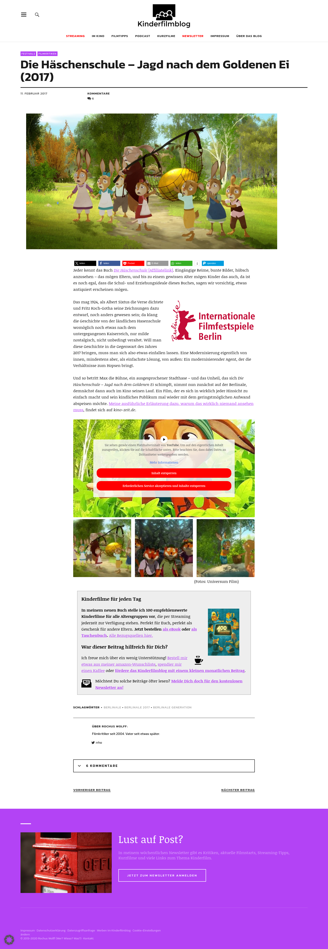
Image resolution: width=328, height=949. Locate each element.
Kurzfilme (166, 35)
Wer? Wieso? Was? (69, 938)
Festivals (28, 54)
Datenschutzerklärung (51, 930)
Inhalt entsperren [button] (164, 473)
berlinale (112, 707)
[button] (85, 263)
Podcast (142, 35)
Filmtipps (119, 35)
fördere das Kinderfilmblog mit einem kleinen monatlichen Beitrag (180, 670)
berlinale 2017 (137, 707)
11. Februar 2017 (33, 93)
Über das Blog (249, 35)
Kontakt (88, 938)
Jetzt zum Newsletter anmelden (162, 875)
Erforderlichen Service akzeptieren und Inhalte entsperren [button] (164, 486)
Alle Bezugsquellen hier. (131, 635)
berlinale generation (172, 707)
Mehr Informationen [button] (164, 462)
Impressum (220, 35)
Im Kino (98, 35)
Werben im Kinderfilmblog (114, 930)
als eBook (172, 629)
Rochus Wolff (114, 726)
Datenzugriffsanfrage (81, 930)
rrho (99, 742)
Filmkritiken (47, 54)
